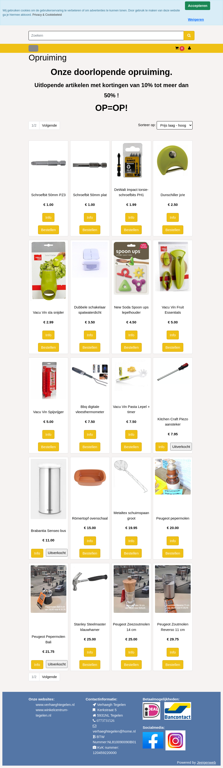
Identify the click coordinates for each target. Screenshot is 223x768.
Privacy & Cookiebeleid (47, 14)
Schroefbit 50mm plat (90, 195)
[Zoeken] (106, 35)
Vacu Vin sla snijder (48, 312)
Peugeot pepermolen (172, 518)
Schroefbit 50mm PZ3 (48, 195)
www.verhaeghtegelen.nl (55, 705)
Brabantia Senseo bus (48, 531)
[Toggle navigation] (33, 48)
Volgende (49, 125)
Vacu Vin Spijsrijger (48, 412)
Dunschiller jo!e (173, 195)
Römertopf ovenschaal (90, 518)
